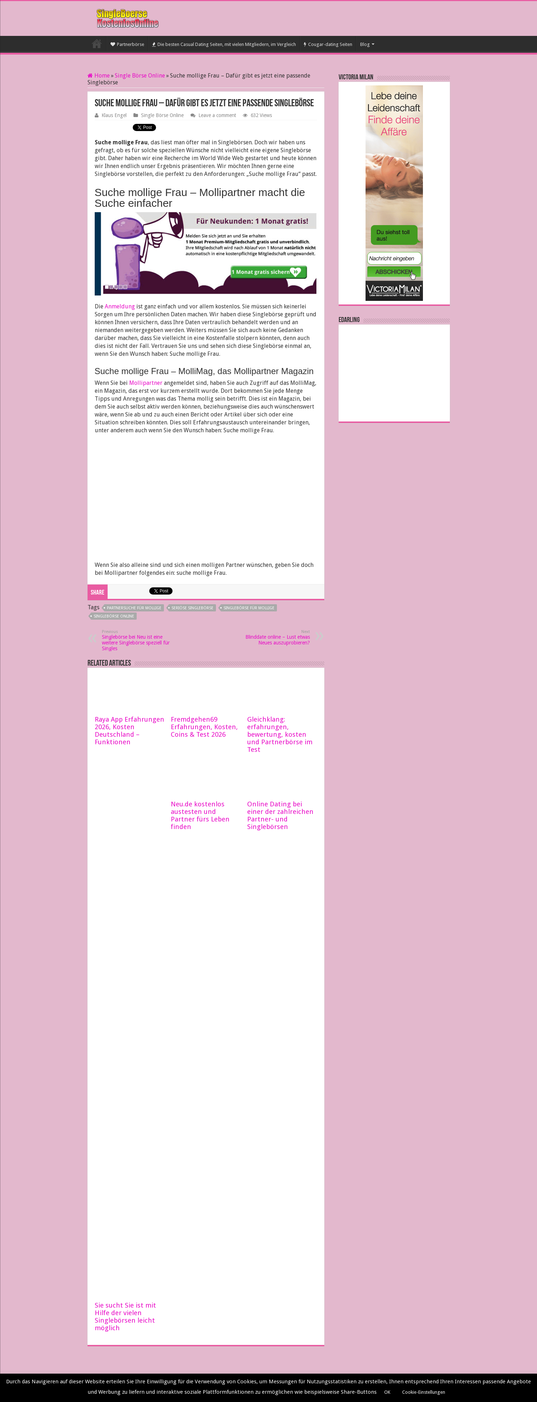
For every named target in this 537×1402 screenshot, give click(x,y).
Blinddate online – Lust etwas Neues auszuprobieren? (273, 637)
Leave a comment (217, 115)
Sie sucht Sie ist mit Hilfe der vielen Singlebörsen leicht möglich (125, 1316)
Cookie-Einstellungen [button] (423, 1392)
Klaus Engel (114, 115)
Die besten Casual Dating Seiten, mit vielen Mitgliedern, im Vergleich (224, 44)
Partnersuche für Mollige (134, 608)
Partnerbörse (127, 44)
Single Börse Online (140, 75)
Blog (365, 44)
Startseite (97, 43)
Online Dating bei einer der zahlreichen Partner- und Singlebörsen (280, 815)
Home (99, 75)
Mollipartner (145, 382)
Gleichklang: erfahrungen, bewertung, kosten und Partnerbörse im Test (279, 734)
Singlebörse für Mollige (248, 608)
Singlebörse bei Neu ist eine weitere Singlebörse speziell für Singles (138, 640)
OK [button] (387, 1392)
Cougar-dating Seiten (328, 44)
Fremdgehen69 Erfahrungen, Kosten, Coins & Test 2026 (204, 727)
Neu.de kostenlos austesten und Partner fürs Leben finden (200, 815)
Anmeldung (120, 306)
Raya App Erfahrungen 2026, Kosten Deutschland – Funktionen (129, 731)
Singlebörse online (114, 616)
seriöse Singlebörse (192, 608)
